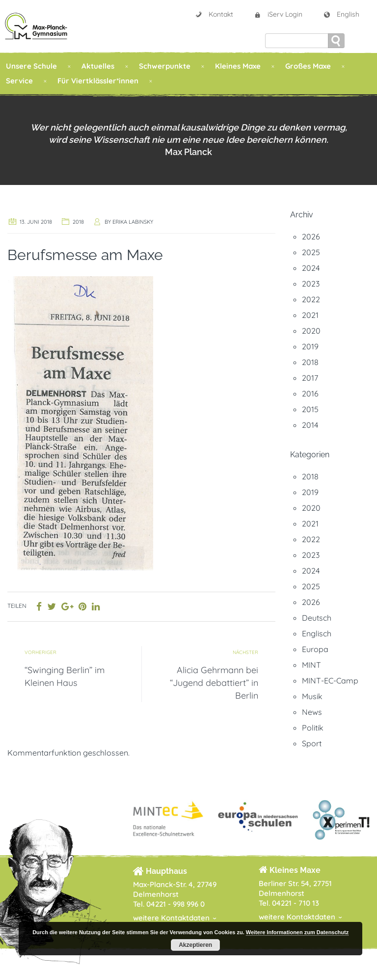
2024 (311, 268)
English (341, 14)
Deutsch (316, 618)
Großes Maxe (308, 66)
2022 (311, 299)
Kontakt (214, 14)
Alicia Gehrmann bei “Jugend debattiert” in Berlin (214, 682)
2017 (310, 378)
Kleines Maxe (238, 66)
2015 (310, 409)
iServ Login (278, 14)
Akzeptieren (195, 945)
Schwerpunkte (164, 66)
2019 (310, 346)
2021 (310, 315)
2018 (78, 221)
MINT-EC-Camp (330, 680)
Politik (312, 728)
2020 (311, 331)
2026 (311, 236)
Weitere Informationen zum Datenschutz (297, 932)
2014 (310, 425)
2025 (311, 252)
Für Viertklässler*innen (97, 80)
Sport (312, 743)
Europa (315, 649)
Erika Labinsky (132, 221)
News (312, 712)
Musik (312, 696)
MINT (311, 665)
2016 (310, 393)
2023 (311, 283)
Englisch (316, 633)
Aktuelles (97, 66)
